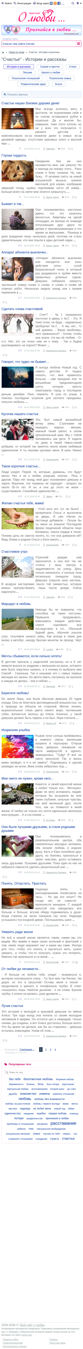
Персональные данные (14, 1346)
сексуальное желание (18, 1133)
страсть (54, 1138)
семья (36, 1133)
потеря (19, 1118)
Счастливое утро (14, 551)
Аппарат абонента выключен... (24, 252)
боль (41, 1084)
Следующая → (27, 1049)
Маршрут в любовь (16, 604)
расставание (63, 1123)
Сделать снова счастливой (22, 309)
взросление (68, 1084)
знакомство (28, 1093)
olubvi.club (26, 1335)
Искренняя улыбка (15, 730)
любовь (24, 1099)
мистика (13, 1108)
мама (65, 1103)
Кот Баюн (50, 820)
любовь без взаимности (49, 1098)
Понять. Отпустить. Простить (23, 883)
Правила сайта (10, 1339)
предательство (34, 1118)
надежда (25, 1108)
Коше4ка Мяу (52, 459)
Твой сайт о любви (32, 1325)
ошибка (41, 1113)
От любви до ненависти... (21, 969)
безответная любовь (38, 1079)
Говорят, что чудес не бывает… (25, 362)
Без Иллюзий (52, 962)
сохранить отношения (20, 1138)
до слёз (71, 1089)
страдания (41, 1138)
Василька (50, 686)
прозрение (42, 1124)
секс (31, 1128)
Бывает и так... (12, 204)
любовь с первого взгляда (46, 1104)
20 (76, 962)
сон (75, 1134)
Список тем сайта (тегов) (19, 43)
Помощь (53, 1339)
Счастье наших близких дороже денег (30, 103)
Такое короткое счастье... (20, 466)
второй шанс (57, 1089)
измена (44, 1093)
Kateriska (50, 149)
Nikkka (49, 496)
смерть (67, 1133)
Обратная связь (57, 1343)
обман (71, 1108)
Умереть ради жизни (17, 932)
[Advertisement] (41, 1186)
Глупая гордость (13, 155)
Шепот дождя (52, 197)
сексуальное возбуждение (51, 1128)
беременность (16, 1084)
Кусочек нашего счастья (19, 414)
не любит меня (42, 1108)
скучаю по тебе (51, 1133)
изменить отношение (63, 1094)
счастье (68, 1138)
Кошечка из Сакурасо (56, 298)
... (57, 3)
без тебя (15, 1079)
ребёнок (21, 1129)
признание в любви (57, 1118)
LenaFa (49, 649)
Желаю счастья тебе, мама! (22, 503)
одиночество (13, 1113)
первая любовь (58, 1113)
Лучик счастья (12, 1006)
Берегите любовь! (15, 693)
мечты (74, 1104)
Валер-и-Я (51, 723)
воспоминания (40, 1089)
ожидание (29, 1113)
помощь (74, 1113)
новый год (59, 1108)
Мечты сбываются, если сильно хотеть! (31, 656)
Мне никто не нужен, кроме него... (27, 778)
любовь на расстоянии (17, 1103)
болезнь (30, 1084)
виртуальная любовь (18, 1089)
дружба (13, 1093)
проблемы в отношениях (20, 1124)
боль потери (53, 1084)
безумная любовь (65, 1079)
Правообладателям (13, 1343)
